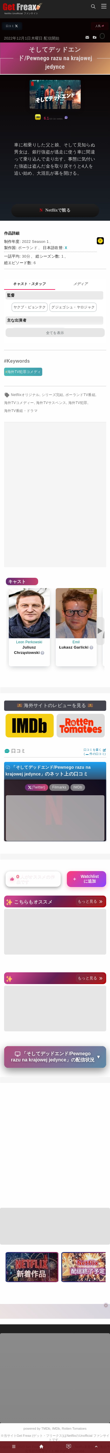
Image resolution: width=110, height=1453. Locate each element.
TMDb (45, 1428)
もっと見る (90, 901)
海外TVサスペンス (51, 403)
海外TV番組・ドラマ (21, 411)
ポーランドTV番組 (80, 395)
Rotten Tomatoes (74, 1428)
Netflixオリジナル (25, 395)
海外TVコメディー (19, 403)
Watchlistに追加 (85, 878)
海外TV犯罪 (77, 403)
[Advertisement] (55, 494)
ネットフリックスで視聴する (55, 210)
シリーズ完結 (52, 395)
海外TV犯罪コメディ (24, 372)
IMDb (56, 1428)
